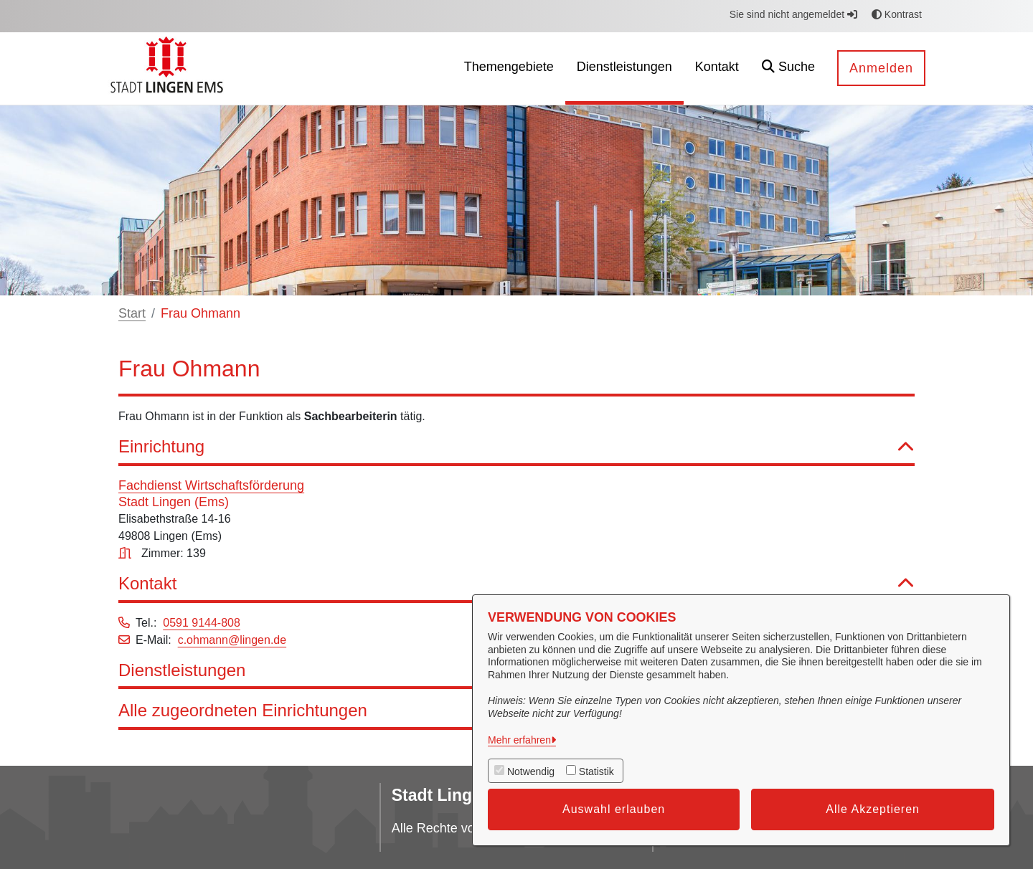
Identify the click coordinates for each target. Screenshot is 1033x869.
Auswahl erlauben (613, 809)
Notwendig (531, 771)
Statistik (596, 771)
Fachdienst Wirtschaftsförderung (211, 485)
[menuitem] (509, 68)
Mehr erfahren (519, 740)
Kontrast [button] (897, 14)
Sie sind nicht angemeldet (793, 14)
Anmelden (881, 68)
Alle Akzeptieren (873, 809)
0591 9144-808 (201, 623)
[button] (788, 68)
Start (132, 313)
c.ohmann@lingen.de (232, 640)
